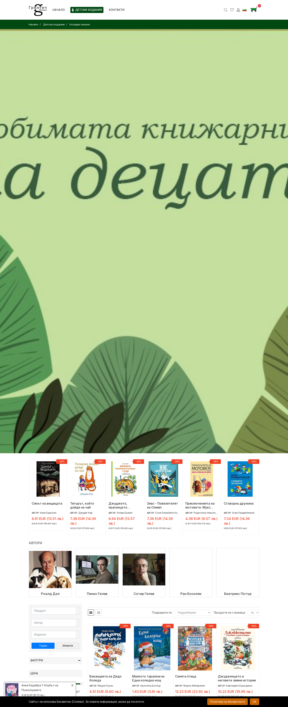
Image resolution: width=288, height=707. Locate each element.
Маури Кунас (105, 685)
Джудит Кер (85, 512)
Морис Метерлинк (194, 685)
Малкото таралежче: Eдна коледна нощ (148, 678)
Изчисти (67, 645)
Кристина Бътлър (150, 685)
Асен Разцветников (243, 512)
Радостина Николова (206, 512)
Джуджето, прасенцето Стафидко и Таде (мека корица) (122, 505)
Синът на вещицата (47, 503)
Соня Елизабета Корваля (170, 512)
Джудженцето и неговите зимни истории (237, 678)
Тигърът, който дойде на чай (82, 505)
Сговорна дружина (239, 503)
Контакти (116, 9)
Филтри (55, 660)
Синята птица (185, 676)
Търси (43, 645)
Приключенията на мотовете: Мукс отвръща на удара (200, 505)
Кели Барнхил (48, 512)
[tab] (91, 612)
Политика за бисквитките (227, 701)
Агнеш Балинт (125, 512)
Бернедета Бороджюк (239, 685)
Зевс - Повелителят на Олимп (162, 505)
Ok (254, 701)
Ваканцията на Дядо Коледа (105, 678)
